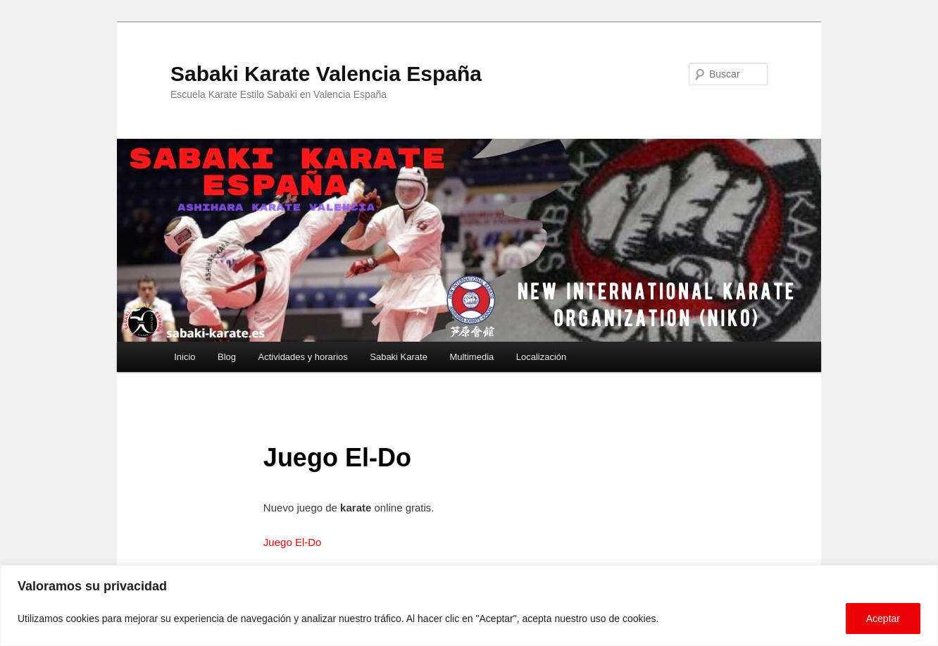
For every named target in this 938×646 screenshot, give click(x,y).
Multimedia (471, 357)
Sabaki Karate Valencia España (326, 73)
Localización (541, 357)
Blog (227, 357)
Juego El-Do (292, 542)
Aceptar (883, 618)
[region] (469, 605)
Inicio (184, 357)
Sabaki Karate (398, 357)
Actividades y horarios (303, 357)
